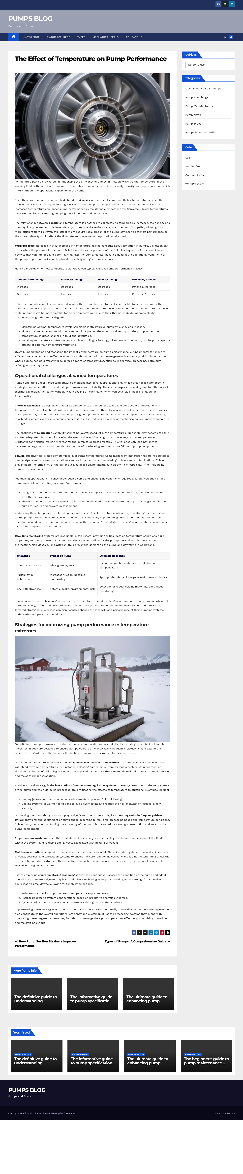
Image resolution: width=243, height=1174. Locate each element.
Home (216, 1113)
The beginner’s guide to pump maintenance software (206, 1062)
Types (81, 37)
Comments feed (196, 175)
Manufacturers (58, 37)
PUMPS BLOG (30, 18)
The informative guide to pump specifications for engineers (92, 1001)
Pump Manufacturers (199, 106)
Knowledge (31, 37)
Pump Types (193, 123)
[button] (225, 37)
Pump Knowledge (196, 97)
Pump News (193, 114)
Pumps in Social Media (200, 132)
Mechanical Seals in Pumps (203, 88)
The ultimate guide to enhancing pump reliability (146, 1001)
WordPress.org (194, 184)
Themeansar (69, 1113)
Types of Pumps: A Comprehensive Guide (137, 941)
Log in (189, 157)
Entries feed (193, 166)
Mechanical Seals (106, 37)
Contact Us (134, 37)
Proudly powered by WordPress (25, 1113)
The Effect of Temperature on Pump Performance (90, 59)
